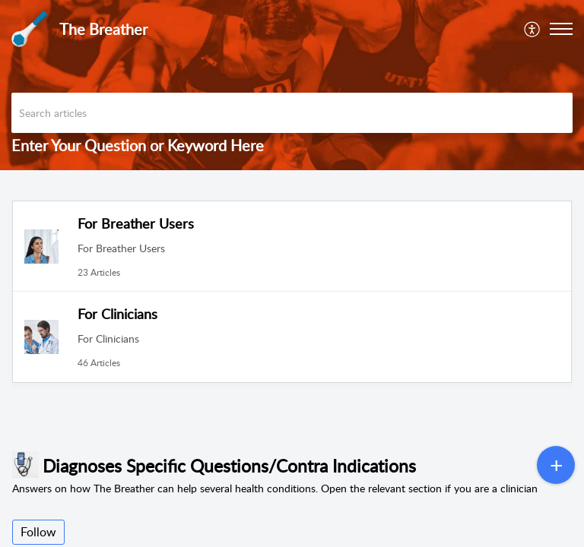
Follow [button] (38, 531)
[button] (533, 28)
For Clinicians (117, 313)
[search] (292, 113)
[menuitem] (533, 28)
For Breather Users (136, 223)
